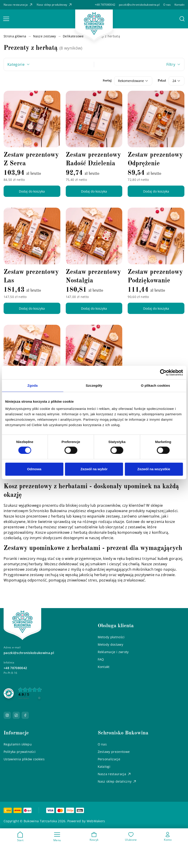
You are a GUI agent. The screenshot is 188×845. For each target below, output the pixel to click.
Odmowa (34, 469)
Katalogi (104, 766)
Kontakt (179, 5)
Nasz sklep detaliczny (117, 781)
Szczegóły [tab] (94, 385)
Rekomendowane (131, 81)
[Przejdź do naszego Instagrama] (7, 715)
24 (174, 81)
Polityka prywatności (20, 752)
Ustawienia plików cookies (24, 759)
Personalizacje (109, 759)
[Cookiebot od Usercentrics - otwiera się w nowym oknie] (163, 372)
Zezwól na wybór (93, 469)
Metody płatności (111, 637)
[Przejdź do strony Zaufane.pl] (9, 693)
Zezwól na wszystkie (153, 469)
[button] (6, 19)
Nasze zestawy (44, 36)
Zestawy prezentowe (114, 752)
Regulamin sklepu (18, 744)
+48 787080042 (105, 5)
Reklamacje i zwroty (113, 652)
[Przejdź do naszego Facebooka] (25, 715)
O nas (167, 5)
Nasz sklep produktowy (54, 5)
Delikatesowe (73, 36)
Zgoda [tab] (32, 385)
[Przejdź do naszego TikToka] (16, 715)
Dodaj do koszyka (32, 191)
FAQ (101, 659)
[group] (29, 693)
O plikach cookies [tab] (155, 385)
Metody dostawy (110, 644)
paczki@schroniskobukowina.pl (139, 5)
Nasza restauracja (18, 5)
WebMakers (96, 821)
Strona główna (15, 36)
